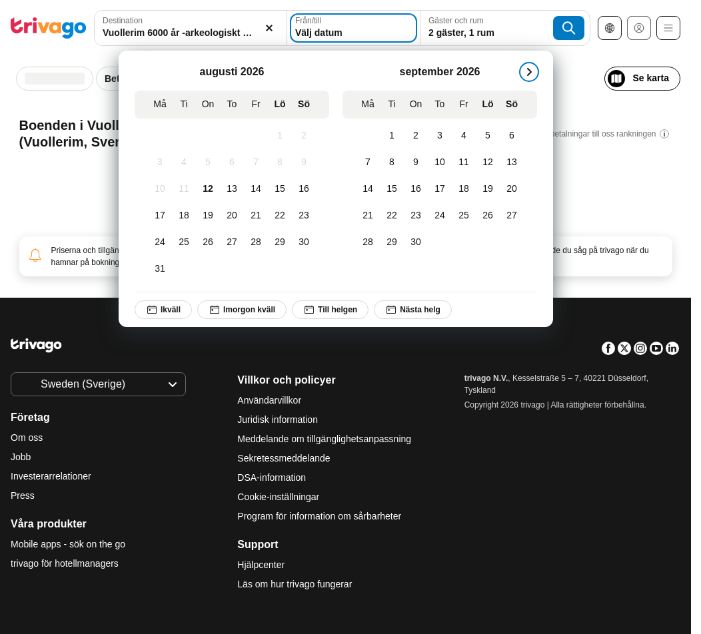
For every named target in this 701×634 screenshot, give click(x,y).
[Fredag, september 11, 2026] (464, 162)
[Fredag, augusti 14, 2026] (256, 189)
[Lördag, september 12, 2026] (488, 162)
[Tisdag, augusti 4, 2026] (184, 162)
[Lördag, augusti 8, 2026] (280, 162)
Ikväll (163, 310)
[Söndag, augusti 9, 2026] (304, 162)
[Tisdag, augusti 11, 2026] (184, 189)
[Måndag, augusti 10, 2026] (160, 189)
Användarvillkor (269, 400)
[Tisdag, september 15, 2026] (392, 189)
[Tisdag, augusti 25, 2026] (184, 242)
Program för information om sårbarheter (319, 516)
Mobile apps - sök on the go (68, 544)
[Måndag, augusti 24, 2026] (160, 242)
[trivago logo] (49, 28)
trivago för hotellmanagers (65, 563)
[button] (190, 28)
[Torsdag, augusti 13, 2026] (232, 189)
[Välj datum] (353, 28)
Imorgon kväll (242, 310)
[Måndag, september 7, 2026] (368, 162)
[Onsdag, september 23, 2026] (416, 216)
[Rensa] (269, 28)
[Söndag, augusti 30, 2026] (304, 242)
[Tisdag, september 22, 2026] (392, 216)
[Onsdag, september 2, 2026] (416, 136)
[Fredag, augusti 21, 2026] (256, 216)
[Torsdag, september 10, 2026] (440, 162)
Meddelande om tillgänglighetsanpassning (324, 439)
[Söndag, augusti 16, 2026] (304, 189)
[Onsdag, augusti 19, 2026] (208, 216)
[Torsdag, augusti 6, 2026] (232, 162)
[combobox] (191, 28)
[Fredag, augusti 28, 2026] (256, 242)
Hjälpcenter (261, 564)
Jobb (21, 457)
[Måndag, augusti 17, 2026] (160, 216)
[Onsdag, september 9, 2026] (416, 162)
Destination (123, 20)
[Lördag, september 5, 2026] (488, 136)
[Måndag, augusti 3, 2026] (160, 162)
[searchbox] (191, 33)
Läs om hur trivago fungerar (294, 584)
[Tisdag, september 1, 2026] (392, 136)
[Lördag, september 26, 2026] (488, 216)
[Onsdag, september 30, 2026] (416, 242)
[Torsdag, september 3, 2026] (440, 136)
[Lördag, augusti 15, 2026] (280, 189)
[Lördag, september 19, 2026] (488, 189)
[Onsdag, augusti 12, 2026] (208, 189)
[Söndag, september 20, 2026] (512, 189)
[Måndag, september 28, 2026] (368, 242)
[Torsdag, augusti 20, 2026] (232, 216)
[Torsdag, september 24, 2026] (440, 216)
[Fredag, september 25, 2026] (464, 216)
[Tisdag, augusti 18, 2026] (184, 216)
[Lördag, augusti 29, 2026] (280, 242)
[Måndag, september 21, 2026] (368, 216)
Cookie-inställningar (279, 496)
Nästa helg (412, 310)
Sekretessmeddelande (283, 458)
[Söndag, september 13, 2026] (512, 162)
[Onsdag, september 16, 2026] (416, 189)
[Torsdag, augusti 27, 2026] (232, 242)
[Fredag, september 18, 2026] (464, 189)
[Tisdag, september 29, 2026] (392, 242)
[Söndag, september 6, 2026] (512, 136)
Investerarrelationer (51, 476)
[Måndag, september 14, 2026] (368, 189)
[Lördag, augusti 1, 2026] (280, 136)
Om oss (27, 437)
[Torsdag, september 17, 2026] (440, 189)
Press (23, 495)
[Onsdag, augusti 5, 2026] (208, 162)
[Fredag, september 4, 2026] (464, 136)
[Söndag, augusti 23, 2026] (304, 216)
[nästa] (529, 72)
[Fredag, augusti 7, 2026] (256, 162)
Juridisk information (277, 419)
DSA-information (271, 477)
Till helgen (330, 310)
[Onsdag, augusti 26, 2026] (208, 242)
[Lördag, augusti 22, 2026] (280, 216)
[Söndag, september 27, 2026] (512, 216)
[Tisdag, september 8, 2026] (392, 162)
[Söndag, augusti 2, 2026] (304, 136)
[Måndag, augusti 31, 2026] (160, 269)
